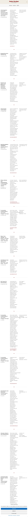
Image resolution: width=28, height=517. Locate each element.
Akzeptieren (14, 508)
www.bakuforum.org (13, 201)
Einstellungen (14, 513)
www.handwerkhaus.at (14, 425)
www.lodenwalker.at (13, 136)
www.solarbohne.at (13, 172)
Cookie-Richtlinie (10, 515)
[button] (26, 2)
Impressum (18, 515)
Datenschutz (14, 515)
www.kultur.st (12, 45)
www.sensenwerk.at (13, 383)
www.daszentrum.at (13, 273)
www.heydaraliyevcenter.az (14, 202)
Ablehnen (14, 511)
